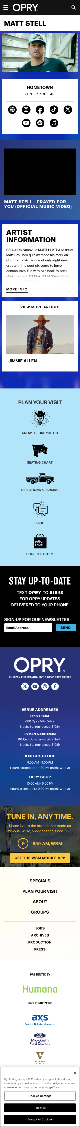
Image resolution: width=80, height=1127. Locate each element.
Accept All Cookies (40, 1119)
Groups (40, 912)
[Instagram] (45, 686)
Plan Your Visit (40, 891)
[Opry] (25, 7)
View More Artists (40, 307)
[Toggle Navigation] (7, 7)
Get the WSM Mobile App (40, 857)
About (40, 901)
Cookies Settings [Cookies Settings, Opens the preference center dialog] (40, 1096)
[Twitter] (25, 686)
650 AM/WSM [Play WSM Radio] (40, 843)
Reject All (40, 1107)
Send (66, 627)
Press (40, 949)
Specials (40, 880)
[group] (40, 341)
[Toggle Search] (73, 7)
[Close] (75, 1073)
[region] (40, 1097)
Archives (40, 935)
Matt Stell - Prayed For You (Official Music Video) (38, 203)
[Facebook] (55, 686)
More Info (17, 289)
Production (40, 942)
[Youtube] (35, 686)
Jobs (40, 928)
